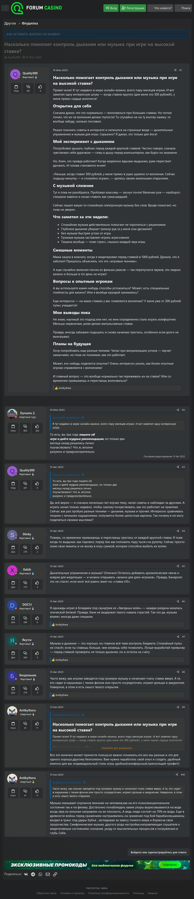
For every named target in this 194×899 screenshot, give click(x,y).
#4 (183, 530)
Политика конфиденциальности (108, 893)
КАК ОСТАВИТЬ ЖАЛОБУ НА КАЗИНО (33, 34)
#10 (183, 774)
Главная (152, 893)
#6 (183, 601)
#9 (183, 707)
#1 (180, 70)
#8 (183, 671)
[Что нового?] (160, 8)
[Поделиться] (175, 70)
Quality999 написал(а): (66, 417)
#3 (183, 466)
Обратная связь (47, 893)
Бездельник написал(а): (67, 782)
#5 (183, 566)
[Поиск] (183, 8)
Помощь (138, 893)
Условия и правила (72, 893)
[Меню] (5, 8)
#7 (183, 636)
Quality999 (14, 57)
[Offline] (19, 77)
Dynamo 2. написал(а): (66, 474)
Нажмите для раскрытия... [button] (118, 748)
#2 (183, 409)
